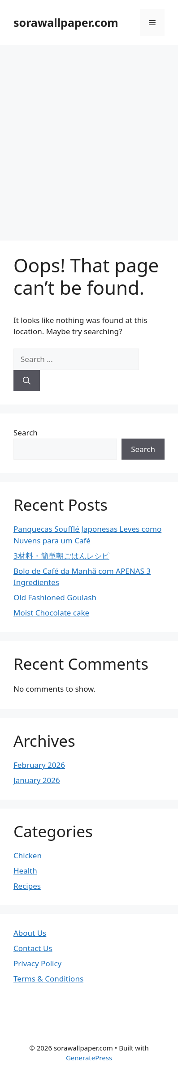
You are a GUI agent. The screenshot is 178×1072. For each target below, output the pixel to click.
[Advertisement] (89, 138)
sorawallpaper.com (65, 22)
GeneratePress (89, 1057)
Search (25, 432)
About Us (29, 933)
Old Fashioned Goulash (54, 597)
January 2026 (36, 780)
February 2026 (39, 765)
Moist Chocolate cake (51, 612)
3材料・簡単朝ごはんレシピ (61, 556)
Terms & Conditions (48, 978)
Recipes (27, 886)
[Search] (26, 381)
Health (25, 870)
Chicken (27, 855)
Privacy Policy (37, 963)
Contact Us (32, 948)
